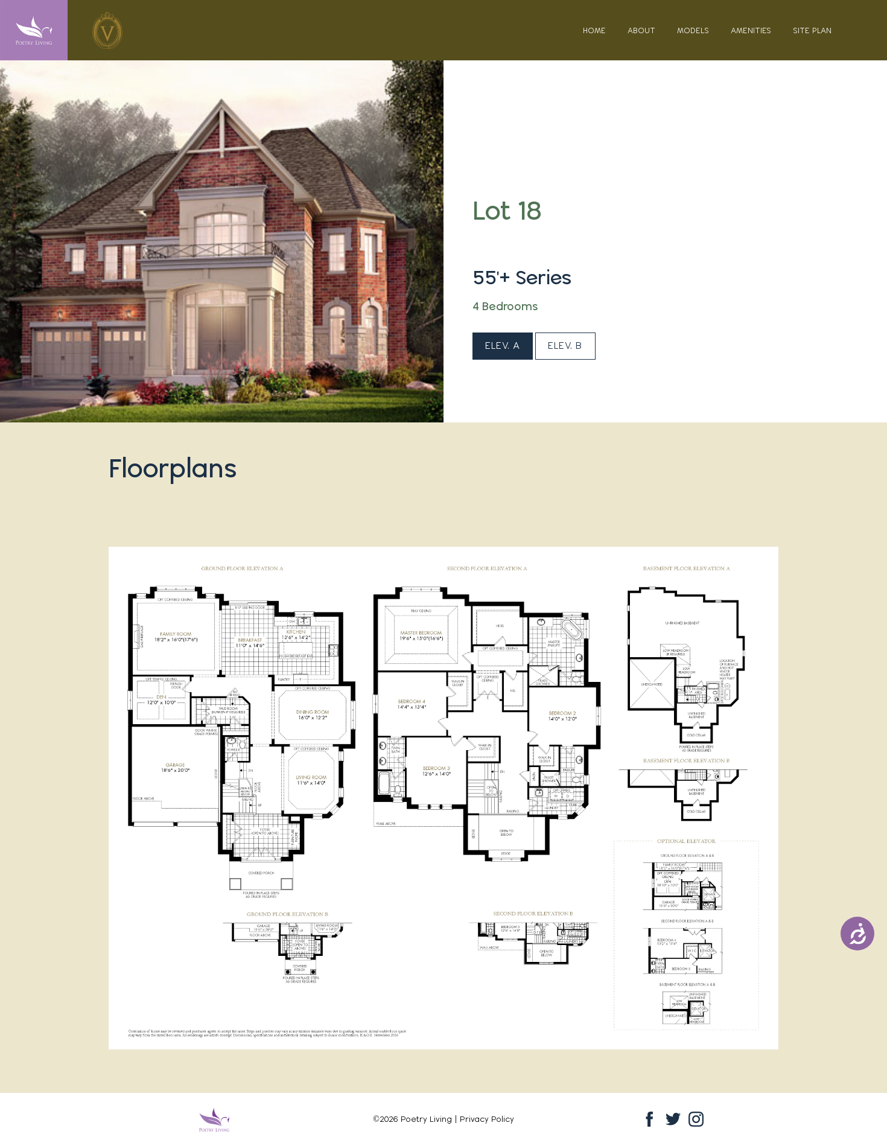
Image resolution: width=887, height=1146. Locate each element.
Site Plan (812, 30)
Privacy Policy (487, 1119)
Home (594, 30)
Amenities (751, 30)
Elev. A (502, 345)
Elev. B (565, 345)
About (641, 30)
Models (693, 30)
